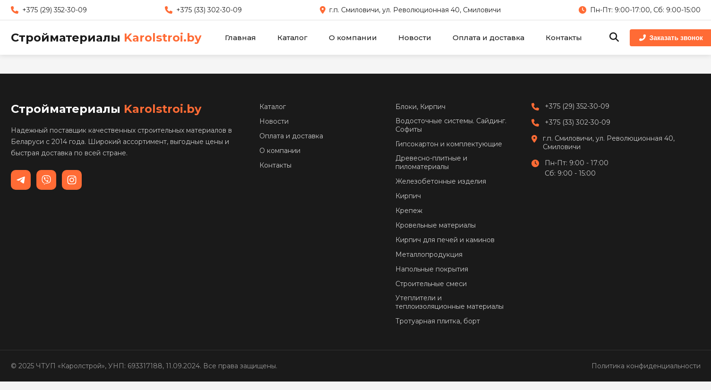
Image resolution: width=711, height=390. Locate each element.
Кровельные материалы (435, 225)
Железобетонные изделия (440, 181)
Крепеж (408, 210)
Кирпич (408, 196)
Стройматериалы (106, 37)
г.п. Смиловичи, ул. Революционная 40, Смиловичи (609, 142)
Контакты (564, 37)
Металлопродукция (429, 254)
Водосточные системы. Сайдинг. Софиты (450, 125)
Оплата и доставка (488, 37)
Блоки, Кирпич (420, 106)
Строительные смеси (431, 284)
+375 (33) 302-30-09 (577, 122)
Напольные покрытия (431, 269)
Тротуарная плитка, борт (437, 321)
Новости (414, 37)
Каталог (292, 37)
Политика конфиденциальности (646, 366)
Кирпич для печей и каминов (445, 240)
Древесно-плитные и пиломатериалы (431, 162)
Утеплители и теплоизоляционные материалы (449, 302)
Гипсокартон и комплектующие (448, 144)
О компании (353, 37)
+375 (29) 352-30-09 (577, 106)
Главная (240, 37)
